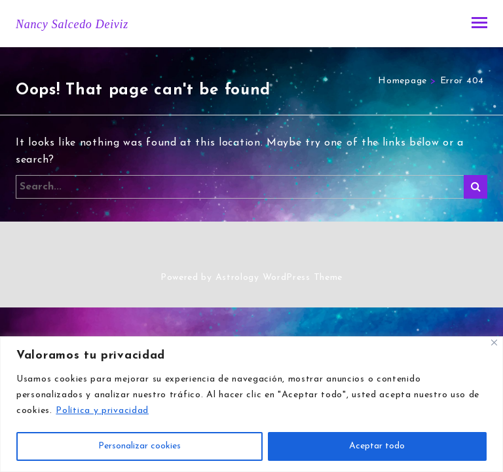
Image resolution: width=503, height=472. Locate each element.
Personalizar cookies (139, 446)
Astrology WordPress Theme (279, 278)
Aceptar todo (377, 446)
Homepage (402, 81)
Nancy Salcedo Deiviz (72, 24)
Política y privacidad (102, 411)
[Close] (494, 342)
